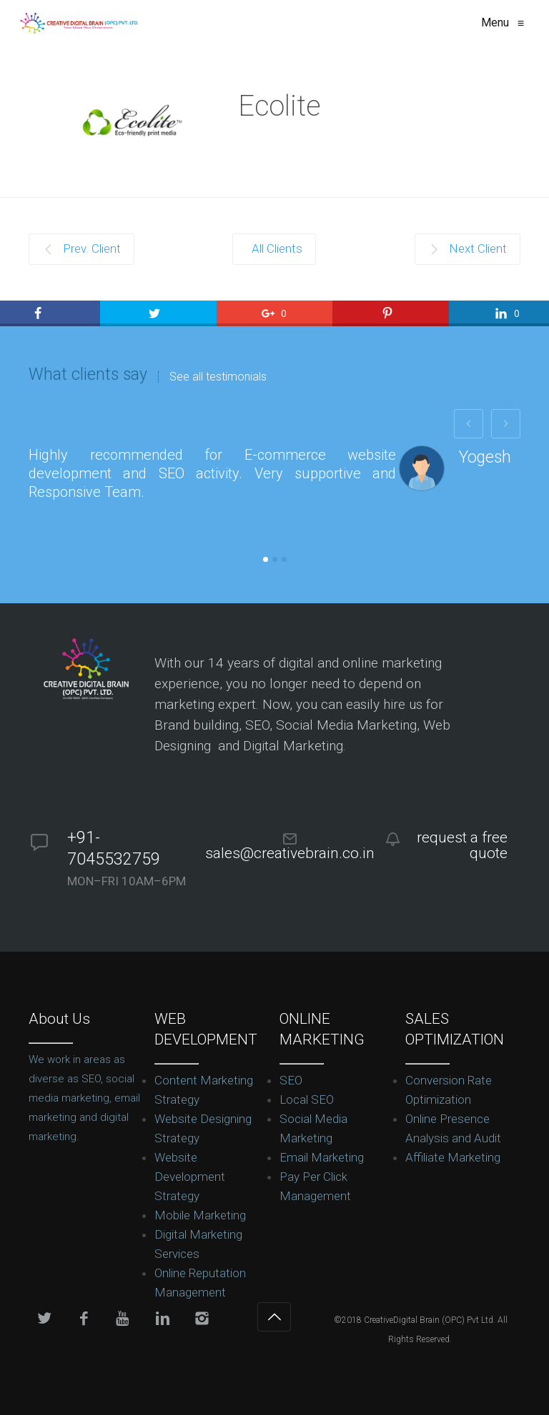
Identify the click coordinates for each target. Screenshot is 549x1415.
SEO (291, 1080)
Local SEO (307, 1099)
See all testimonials (218, 377)
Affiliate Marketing (452, 1157)
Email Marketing (322, 1157)
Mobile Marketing (200, 1215)
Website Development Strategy (189, 1176)
